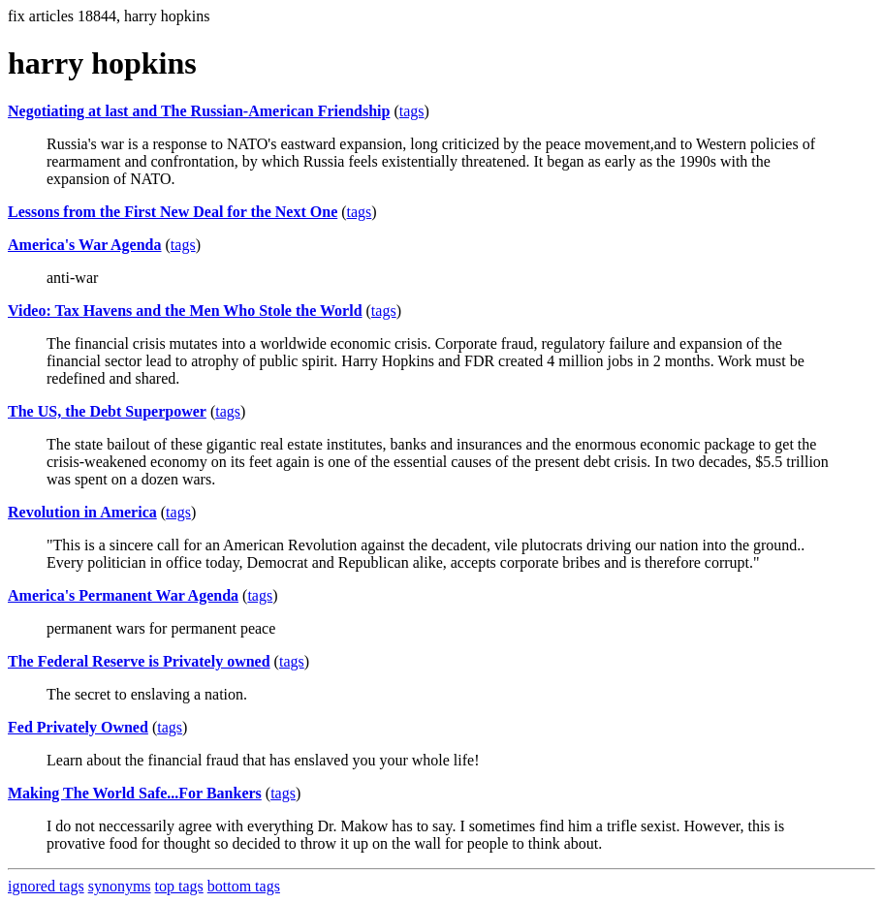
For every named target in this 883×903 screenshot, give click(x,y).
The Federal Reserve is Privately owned (139, 661)
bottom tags (243, 886)
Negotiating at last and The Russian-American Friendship (199, 111)
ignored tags (46, 886)
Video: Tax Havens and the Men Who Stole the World (185, 310)
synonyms (119, 886)
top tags (179, 886)
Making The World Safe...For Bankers (135, 793)
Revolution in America (82, 512)
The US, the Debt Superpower (107, 411)
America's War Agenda (85, 244)
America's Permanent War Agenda (123, 595)
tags (412, 111)
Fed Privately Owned (78, 727)
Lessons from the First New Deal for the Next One (172, 211)
